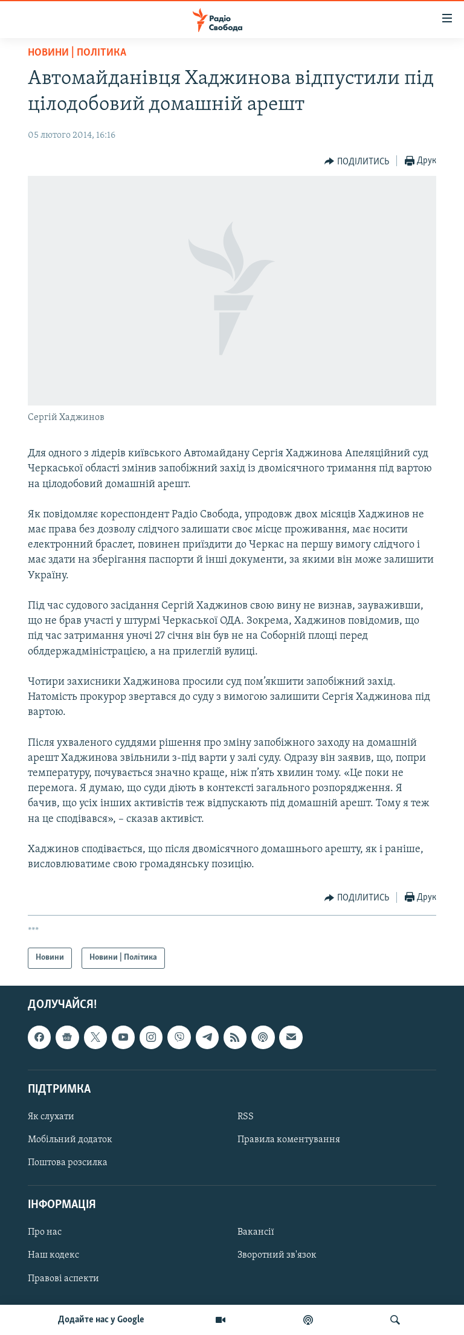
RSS (245, 1116)
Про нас (45, 1232)
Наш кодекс (53, 1255)
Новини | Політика (77, 53)
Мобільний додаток (70, 1140)
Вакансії (255, 1232)
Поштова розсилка (68, 1163)
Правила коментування (288, 1140)
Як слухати (51, 1116)
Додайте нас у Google (101, 1320)
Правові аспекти (63, 1278)
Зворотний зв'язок (277, 1255)
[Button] (356, 161)
